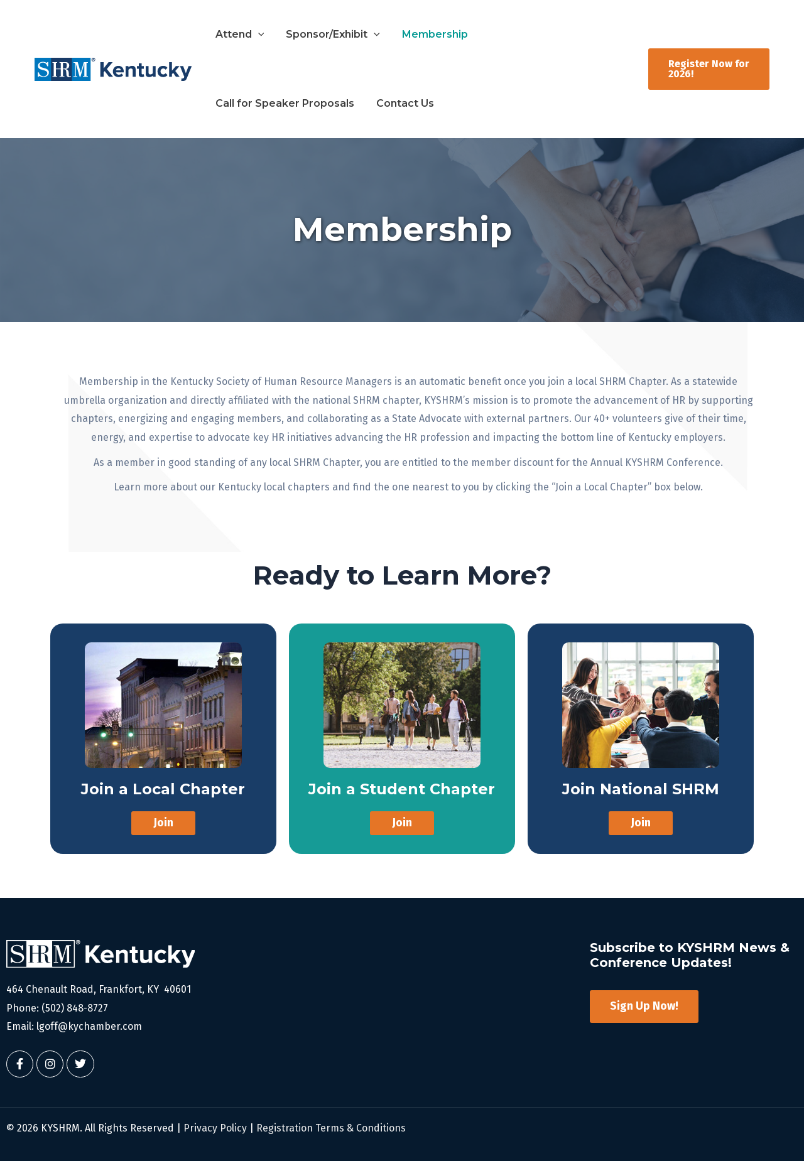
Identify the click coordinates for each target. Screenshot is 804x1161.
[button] (255, 34)
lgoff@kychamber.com (89, 1026)
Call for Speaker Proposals (538, 34)
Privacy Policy (215, 1128)
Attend (236, 34)
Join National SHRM (640, 789)
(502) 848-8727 (75, 1008)
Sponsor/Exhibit (324, 34)
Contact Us (241, 103)
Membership (420, 34)
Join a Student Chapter (401, 789)
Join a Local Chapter (163, 789)
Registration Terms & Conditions (331, 1128)
